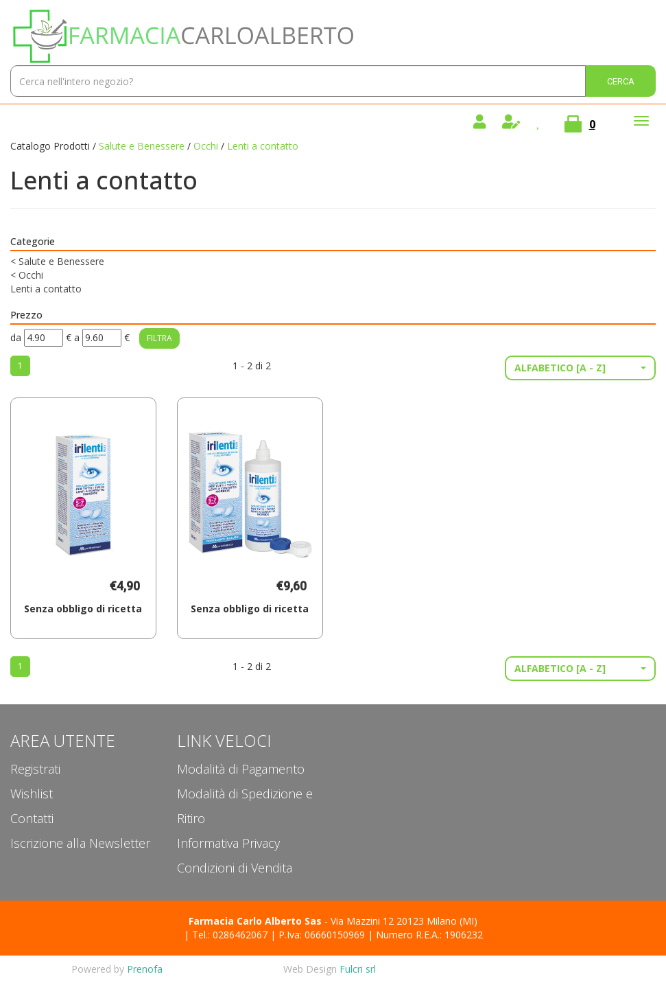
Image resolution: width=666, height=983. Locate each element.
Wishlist (31, 793)
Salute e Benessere (142, 145)
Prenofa (145, 968)
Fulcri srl (358, 968)
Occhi (205, 145)
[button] (580, 368)
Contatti (31, 818)
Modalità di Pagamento (241, 769)
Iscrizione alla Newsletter (80, 843)
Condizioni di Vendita (234, 867)
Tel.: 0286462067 (229, 934)
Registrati (35, 769)
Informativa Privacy (228, 843)
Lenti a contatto (46, 288)
